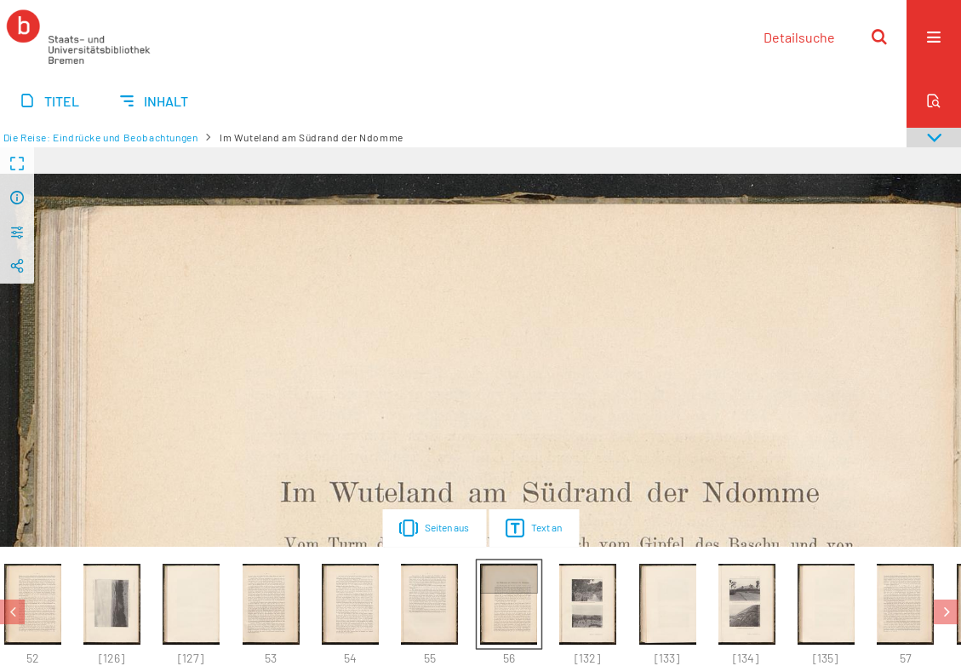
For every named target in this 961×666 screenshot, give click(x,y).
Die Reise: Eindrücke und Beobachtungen (100, 137)
